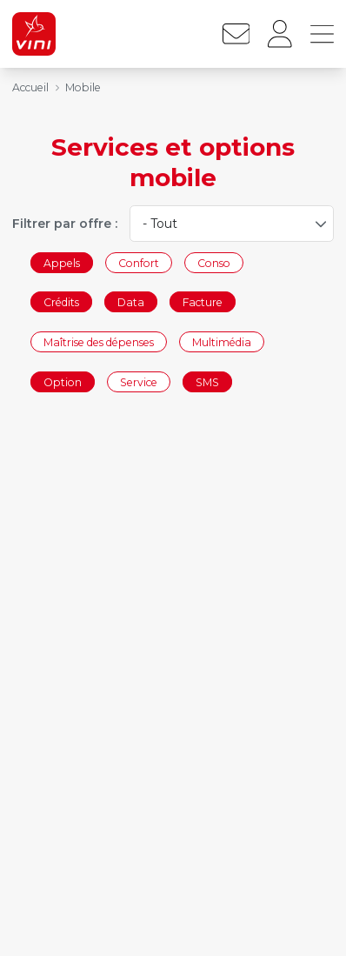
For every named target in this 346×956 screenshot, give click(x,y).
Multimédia (221, 341)
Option (62, 381)
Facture (203, 302)
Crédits (61, 302)
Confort (138, 262)
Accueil (30, 87)
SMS (207, 381)
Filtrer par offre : (64, 223)
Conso (213, 262)
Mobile (83, 87)
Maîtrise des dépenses (98, 341)
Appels (61, 262)
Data (130, 302)
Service (138, 381)
